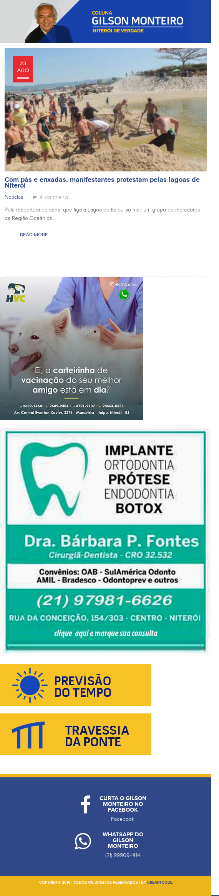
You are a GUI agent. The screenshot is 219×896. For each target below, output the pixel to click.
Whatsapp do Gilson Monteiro (123, 840)
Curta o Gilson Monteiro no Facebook (123, 804)
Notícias (14, 197)
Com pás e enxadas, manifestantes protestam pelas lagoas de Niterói (102, 183)
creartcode (160, 882)
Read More (34, 234)
